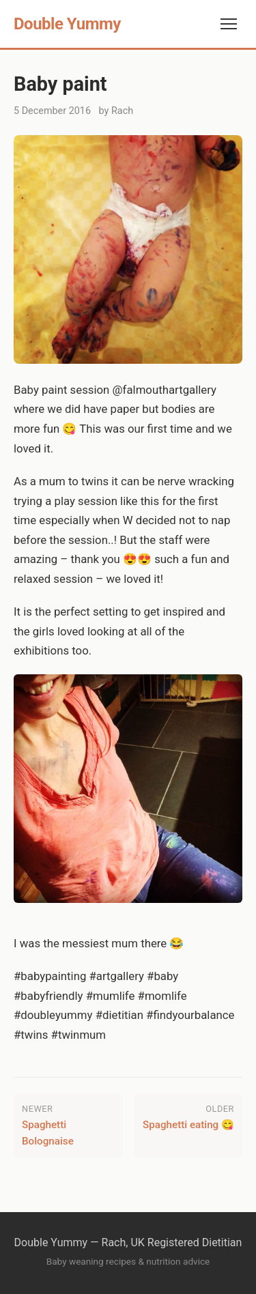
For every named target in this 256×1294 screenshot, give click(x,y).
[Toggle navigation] (228, 24)
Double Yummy (67, 23)
